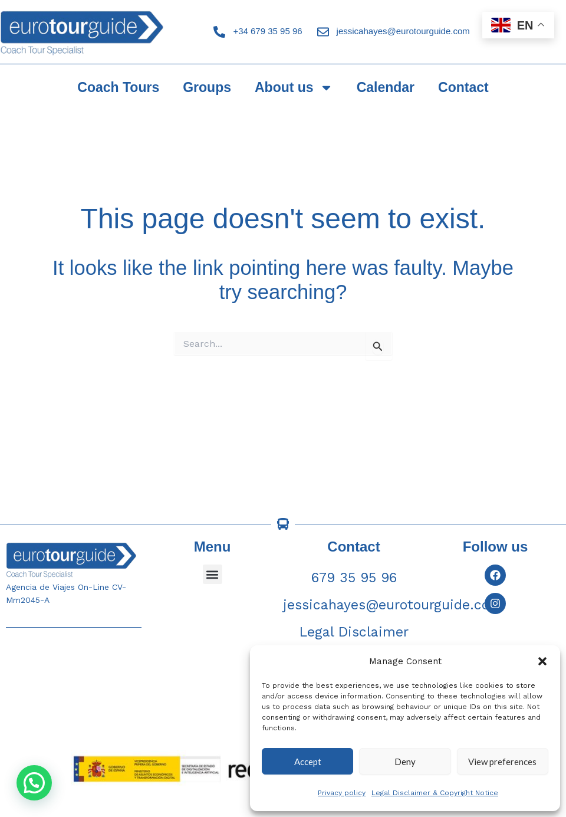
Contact (463, 87)
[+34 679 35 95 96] (219, 32)
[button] (542, 661)
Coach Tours (118, 87)
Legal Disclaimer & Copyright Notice (434, 793)
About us (294, 87)
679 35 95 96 (354, 578)
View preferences (502, 761)
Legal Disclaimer (354, 632)
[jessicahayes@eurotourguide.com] (323, 32)
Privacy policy (342, 793)
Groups (207, 87)
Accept (307, 761)
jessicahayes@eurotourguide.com (403, 31)
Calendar (385, 87)
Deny (405, 761)
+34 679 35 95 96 (267, 31)
